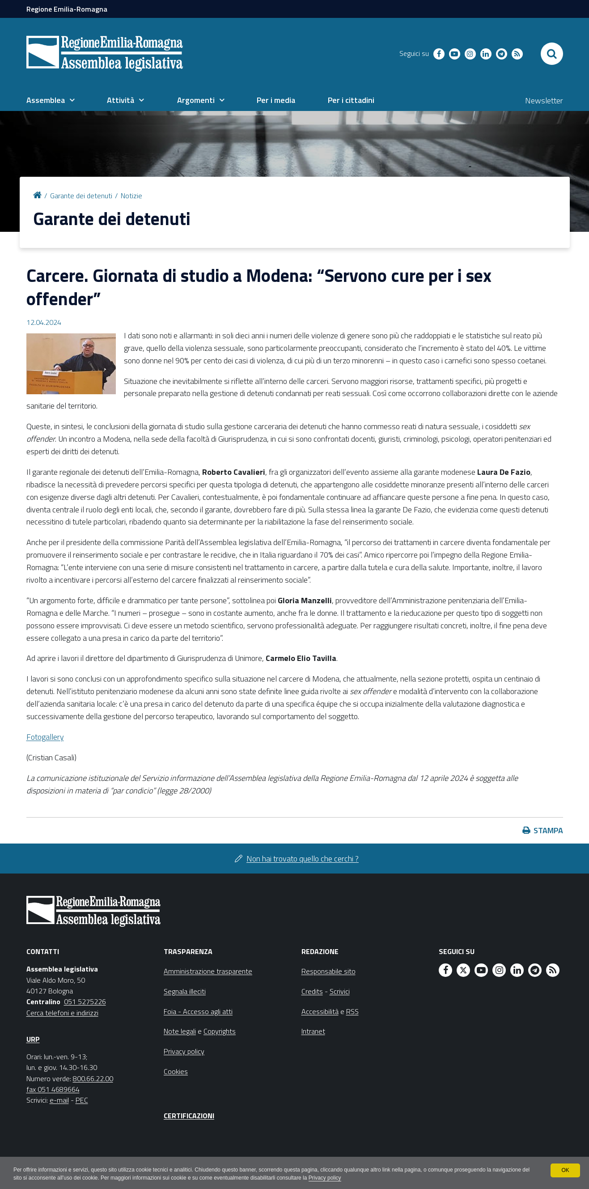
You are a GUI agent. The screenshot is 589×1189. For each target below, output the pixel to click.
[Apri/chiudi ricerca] (552, 54)
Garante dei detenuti (81, 195)
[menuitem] (50, 100)
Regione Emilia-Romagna (66, 9)
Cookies (176, 1071)
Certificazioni (189, 1115)
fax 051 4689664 (53, 1089)
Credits (312, 991)
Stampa (548, 830)
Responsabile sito (328, 971)
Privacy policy (335, 1178)
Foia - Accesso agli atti (198, 1011)
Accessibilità (320, 1011)
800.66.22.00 (93, 1078)
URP (33, 1039)
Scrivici (340, 991)
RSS (352, 1011)
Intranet (313, 1031)
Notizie (131, 195)
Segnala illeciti (185, 991)
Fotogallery (45, 737)
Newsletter (544, 100)
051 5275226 (85, 1001)
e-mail (59, 1100)
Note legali (180, 1031)
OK (565, 1170)
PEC (82, 1100)
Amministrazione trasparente (208, 971)
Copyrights (219, 1031)
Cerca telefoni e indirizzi (62, 1012)
